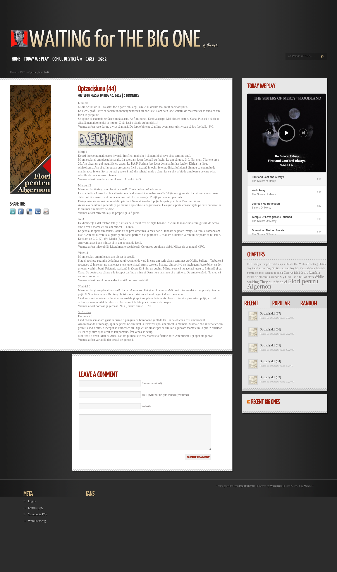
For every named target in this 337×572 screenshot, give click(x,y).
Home (13, 72)
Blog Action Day (285, 268)
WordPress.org (37, 527)
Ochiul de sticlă (274, 272)
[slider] (286, 171)
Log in (32, 507)
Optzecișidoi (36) (270, 329)
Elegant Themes (246, 492)
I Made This (292, 264)
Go (273, 268)
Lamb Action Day (261, 268)
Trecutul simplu (276, 264)
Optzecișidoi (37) (270, 313)
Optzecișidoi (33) (270, 377)
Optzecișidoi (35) (270, 345)
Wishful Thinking (308, 264)
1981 (23, 72)
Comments (37, 521)
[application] (286, 133)
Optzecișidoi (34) (270, 361)
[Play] (287, 133)
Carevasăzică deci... (296, 272)
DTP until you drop (257, 264)
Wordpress (276, 492)
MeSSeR (274, 317)
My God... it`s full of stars (297, 277)
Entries (35, 514)
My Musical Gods (305, 268)
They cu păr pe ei (273, 282)
